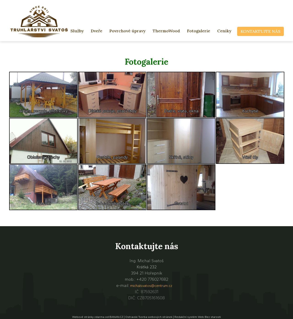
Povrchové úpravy (127, 30)
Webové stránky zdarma (88, 317)
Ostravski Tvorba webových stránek (148, 317)
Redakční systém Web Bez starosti (197, 317)
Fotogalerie (198, 30)
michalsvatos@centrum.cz (151, 285)
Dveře (96, 30)
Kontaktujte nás (260, 31)
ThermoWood (166, 30)
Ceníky (224, 30)
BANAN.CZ (116, 317)
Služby (77, 30)
